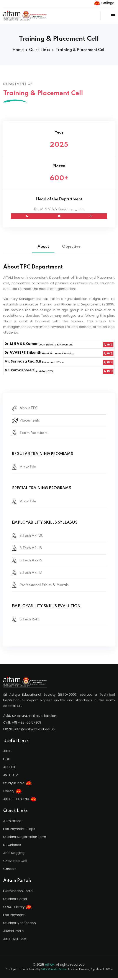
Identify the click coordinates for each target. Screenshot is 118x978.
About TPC (29, 408)
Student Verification (19, 922)
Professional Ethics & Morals (44, 585)
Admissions (12, 820)
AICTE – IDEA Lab (20, 799)
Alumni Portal (13, 930)
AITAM (49, 964)
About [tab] (43, 247)
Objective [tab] (71, 247)
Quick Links (39, 50)
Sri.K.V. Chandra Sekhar (54, 969)
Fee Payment (14, 914)
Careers (9, 868)
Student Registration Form (24, 836)
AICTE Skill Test (15, 938)
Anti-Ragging (14, 852)
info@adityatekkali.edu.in (35, 729)
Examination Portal (18, 891)
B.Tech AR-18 (31, 548)
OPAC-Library (17, 907)
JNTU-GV (10, 775)
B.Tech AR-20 (32, 536)
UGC (7, 759)
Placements (30, 420)
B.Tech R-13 (29, 619)
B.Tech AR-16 (31, 560)
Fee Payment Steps (19, 828)
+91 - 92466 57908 (26, 722)
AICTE (7, 751)
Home (18, 50)
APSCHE (9, 767)
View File (28, 467)
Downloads (12, 844)
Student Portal (15, 898)
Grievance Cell (15, 860)
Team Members (33, 433)
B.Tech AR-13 (31, 573)
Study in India (17, 783)
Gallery (12, 791)
